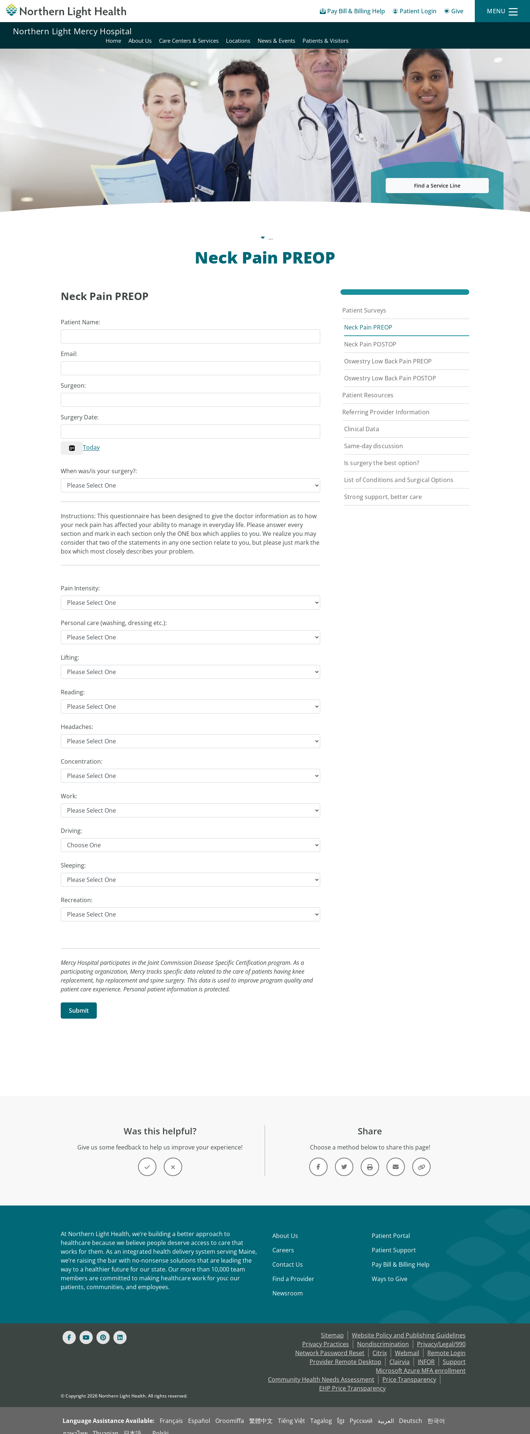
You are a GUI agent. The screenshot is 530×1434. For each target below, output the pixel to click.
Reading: (73, 683)
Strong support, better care (383, 488)
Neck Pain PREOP (368, 318)
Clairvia (399, 1353)
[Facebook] (69, 1328)
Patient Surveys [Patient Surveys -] (367, 228)
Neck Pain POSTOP (370, 335)
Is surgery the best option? (381, 454)
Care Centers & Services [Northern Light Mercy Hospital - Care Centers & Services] (357, 31)
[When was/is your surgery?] (190, 477)
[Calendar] (72, 439)
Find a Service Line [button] (437, 176)
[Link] (318, 1158)
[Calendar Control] (190, 423)
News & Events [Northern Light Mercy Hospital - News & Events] (444, 31)
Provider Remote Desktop (345, 1353)
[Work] (190, 802)
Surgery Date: (80, 408)
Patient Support (394, 1241)
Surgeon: (73, 377)
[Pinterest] (103, 1328)
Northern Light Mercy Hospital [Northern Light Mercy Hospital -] (173, 228)
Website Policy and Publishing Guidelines (409, 1326)
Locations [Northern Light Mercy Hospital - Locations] (406, 31)
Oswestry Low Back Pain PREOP (388, 352)
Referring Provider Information (386, 403)
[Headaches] (190, 732)
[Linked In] (120, 1328)
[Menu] (502, 11)
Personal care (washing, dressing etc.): (114, 614)
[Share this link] (421, 1158)
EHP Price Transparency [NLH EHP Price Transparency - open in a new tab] (352, 1379)
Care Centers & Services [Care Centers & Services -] (257, 228)
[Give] (453, 12)
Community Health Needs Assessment (321, 1371)
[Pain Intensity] (190, 594)
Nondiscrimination (383, 1335)
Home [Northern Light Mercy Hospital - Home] (281, 31)
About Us (285, 1227)
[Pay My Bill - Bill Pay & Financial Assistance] (352, 12)
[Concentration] (190, 767)
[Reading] (190, 698)
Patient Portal (391, 1227)
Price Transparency (409, 1371)
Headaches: (77, 718)
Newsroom (287, 1284)
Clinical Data (361, 420)
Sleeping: (73, 856)
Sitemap (332, 1326)
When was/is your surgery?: (99, 462)
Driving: (71, 822)
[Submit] (79, 1002)
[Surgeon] (190, 391)
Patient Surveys (364, 301)
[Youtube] (86, 1328)
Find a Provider (293, 1270)
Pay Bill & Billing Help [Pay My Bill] (401, 1256)
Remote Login (446, 1344)
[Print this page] (370, 1158)
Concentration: (81, 753)
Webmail (407, 1344)
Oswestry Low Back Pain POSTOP (390, 369)
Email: (69, 345)
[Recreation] (190, 906)
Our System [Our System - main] (105, 228)
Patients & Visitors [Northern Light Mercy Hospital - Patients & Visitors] (494, 31)
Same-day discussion (373, 437)
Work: (69, 787)
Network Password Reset (329, 1344)
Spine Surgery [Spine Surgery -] (318, 228)
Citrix (379, 1344)
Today (91, 439)
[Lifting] (190, 663)
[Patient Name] (190, 328)
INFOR (426, 1353)
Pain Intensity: (80, 579)
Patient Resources (367, 386)
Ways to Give (389, 1270)
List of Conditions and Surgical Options (398, 471)
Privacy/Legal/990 (441, 1335)
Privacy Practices (325, 1335)
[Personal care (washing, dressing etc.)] (190, 628)
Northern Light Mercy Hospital (72, 30)
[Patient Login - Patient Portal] (414, 12)
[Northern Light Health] (66, 11)
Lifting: (70, 649)
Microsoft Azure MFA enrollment (421, 1362)
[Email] (190, 359)
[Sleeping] (190, 871)
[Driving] (190, 836)
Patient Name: (80, 313)
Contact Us (287, 1256)
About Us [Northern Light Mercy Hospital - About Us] (308, 31)
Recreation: (76, 891)
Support (454, 1353)
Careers (283, 1241)
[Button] (147, 1158)
